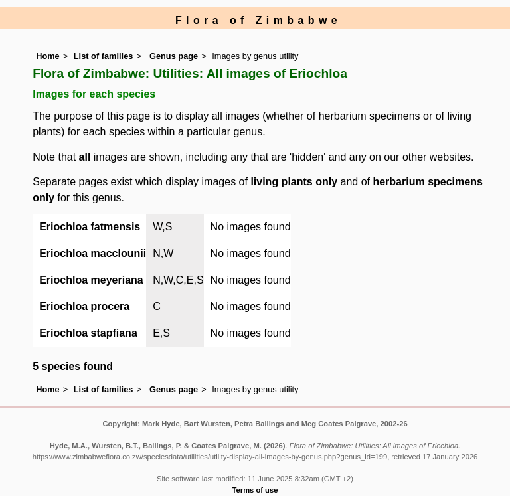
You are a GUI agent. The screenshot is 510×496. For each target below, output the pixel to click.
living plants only (293, 181)
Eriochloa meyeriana (91, 280)
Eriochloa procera (84, 306)
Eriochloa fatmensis (89, 226)
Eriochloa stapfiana (88, 333)
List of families (103, 56)
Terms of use (255, 490)
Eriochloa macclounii (92, 253)
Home (48, 56)
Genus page (173, 56)
